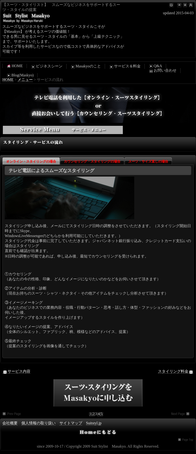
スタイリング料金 (176, 371)
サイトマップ (70, 423)
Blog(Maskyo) (19, 75)
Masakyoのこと (85, 66)
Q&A (155, 66)
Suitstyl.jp (93, 423)
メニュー (25, 80)
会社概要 (10, 423)
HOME (14, 66)
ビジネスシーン (46, 66)
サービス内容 (16, 371)
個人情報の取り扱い (38, 423)
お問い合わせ (162, 70)
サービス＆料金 (125, 66)
